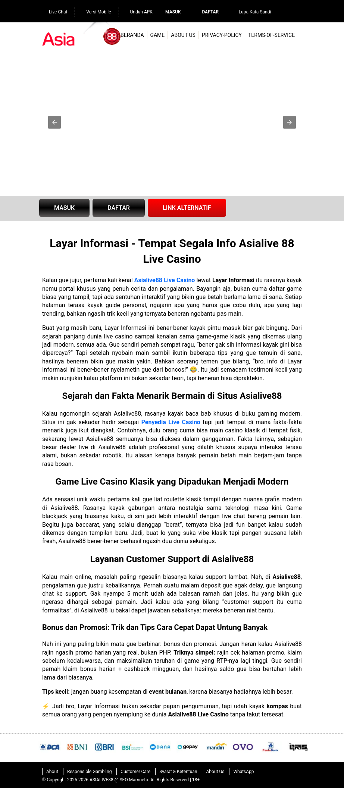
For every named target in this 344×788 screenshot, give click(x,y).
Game (157, 35)
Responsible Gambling (89, 771)
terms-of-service (271, 35)
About (52, 771)
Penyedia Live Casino (170, 422)
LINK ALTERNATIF (187, 207)
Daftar (210, 12)
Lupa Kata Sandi (255, 12)
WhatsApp (243, 771)
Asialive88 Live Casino (164, 280)
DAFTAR (118, 207)
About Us (183, 35)
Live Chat (54, 11)
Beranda (132, 35)
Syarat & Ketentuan (178, 771)
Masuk (173, 12)
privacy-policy (222, 35)
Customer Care (135, 771)
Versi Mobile (95, 11)
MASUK (64, 207)
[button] (54, 122)
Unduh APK (138, 11)
